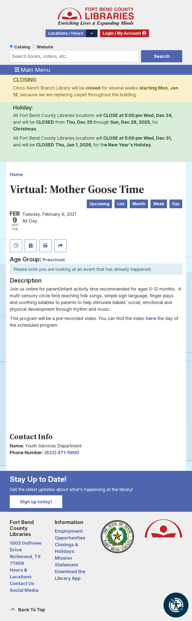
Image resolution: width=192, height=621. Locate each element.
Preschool (53, 259)
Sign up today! (36, 501)
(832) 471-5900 (61, 452)
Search (162, 56)
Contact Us (22, 583)
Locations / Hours (65, 33)
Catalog (22, 46)
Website (45, 46)
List (120, 204)
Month (138, 204)
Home (16, 174)
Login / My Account (122, 33)
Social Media (24, 590)
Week (158, 204)
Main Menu (32, 69)
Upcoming (99, 204)
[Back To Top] (96, 609)
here (151, 318)
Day (176, 204)
